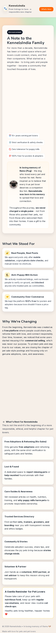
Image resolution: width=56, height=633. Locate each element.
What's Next (46, 9)
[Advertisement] (28, 102)
